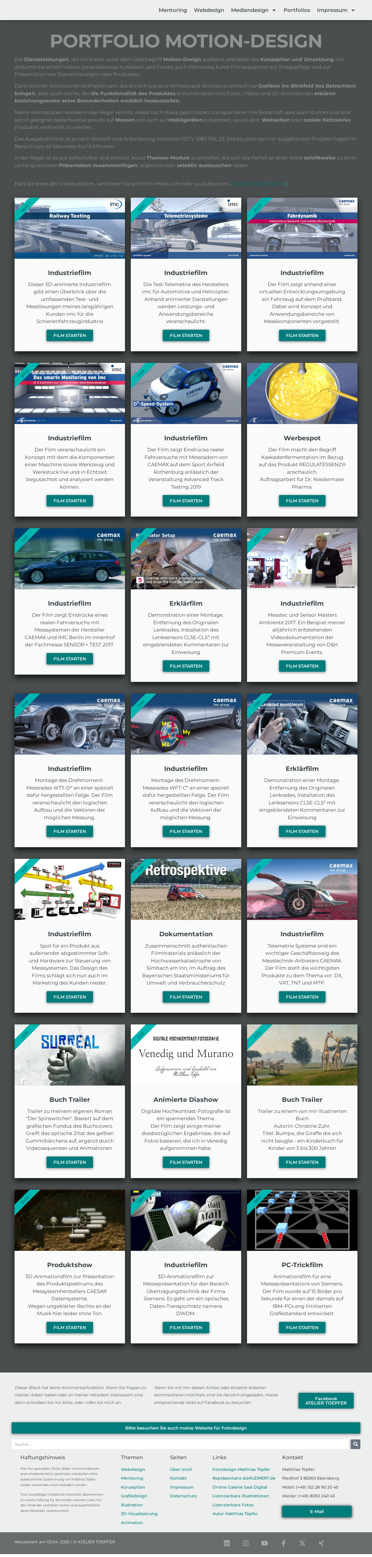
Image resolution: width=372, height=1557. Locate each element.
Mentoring (173, 10)
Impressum (336, 10)
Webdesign (209, 10)
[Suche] (355, 1447)
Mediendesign (254, 10)
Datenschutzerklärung (258, 184)
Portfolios (297, 10)
